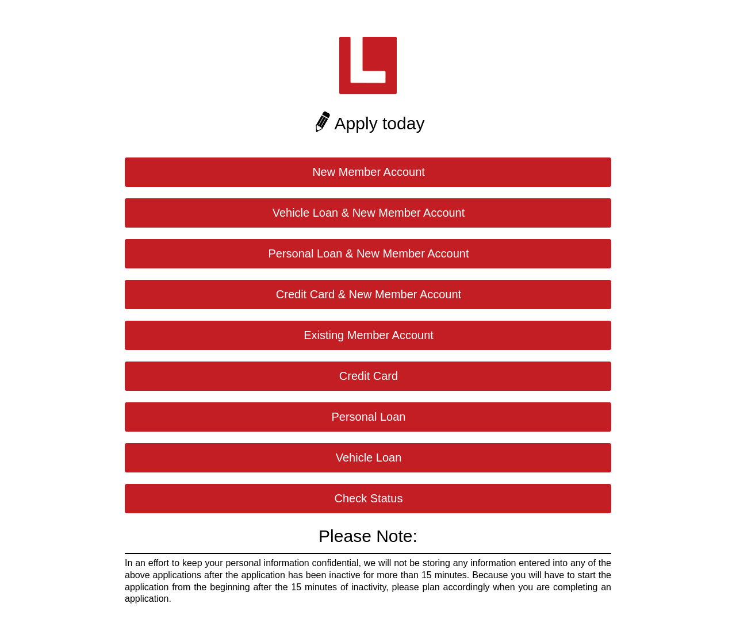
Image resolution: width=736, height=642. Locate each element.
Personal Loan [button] (369, 416)
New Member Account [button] (368, 172)
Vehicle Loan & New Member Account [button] (369, 212)
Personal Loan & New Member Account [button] (368, 253)
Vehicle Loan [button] (369, 457)
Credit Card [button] (368, 376)
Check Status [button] (369, 498)
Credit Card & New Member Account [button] (368, 294)
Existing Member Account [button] (369, 335)
